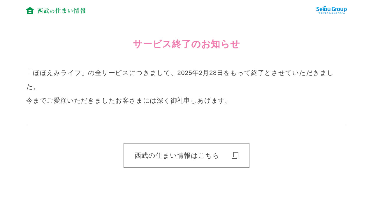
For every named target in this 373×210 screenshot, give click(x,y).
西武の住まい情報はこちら (187, 155)
